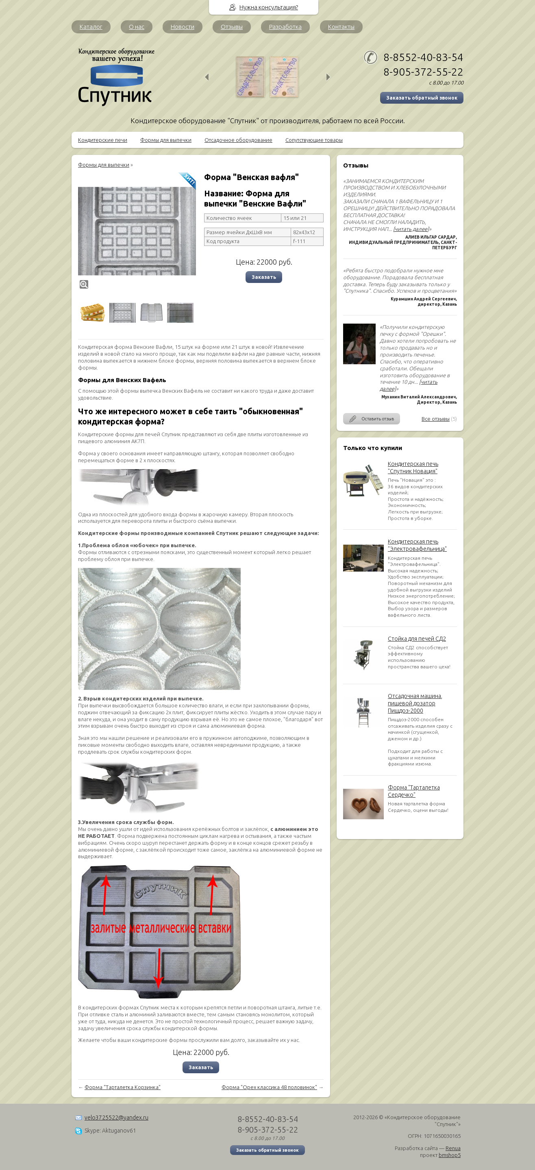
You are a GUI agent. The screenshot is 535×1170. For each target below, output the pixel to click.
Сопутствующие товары (314, 140)
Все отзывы (436, 419)
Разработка (285, 26)
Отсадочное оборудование (238, 140)
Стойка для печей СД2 (417, 638)
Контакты (341, 26)
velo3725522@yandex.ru (116, 1117)
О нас (136, 26)
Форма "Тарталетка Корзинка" (123, 1087)
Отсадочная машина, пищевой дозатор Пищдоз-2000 (415, 703)
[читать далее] (411, 229)
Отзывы (232, 26)
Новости (182, 26)
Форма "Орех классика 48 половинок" (269, 1087)
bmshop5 (450, 1155)
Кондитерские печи (102, 140)
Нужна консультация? (268, 7)
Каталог (91, 26)
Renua (453, 1148)
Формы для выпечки (165, 140)
